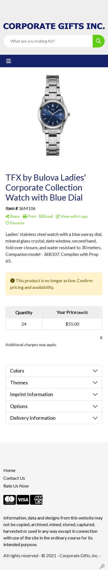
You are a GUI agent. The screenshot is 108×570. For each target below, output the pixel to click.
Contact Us (14, 478)
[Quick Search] (48, 41)
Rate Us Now (16, 485)
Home (9, 470)
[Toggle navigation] (8, 61)
